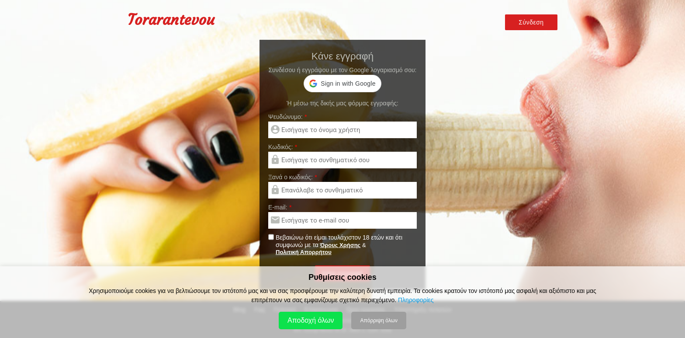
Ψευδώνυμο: (287, 116)
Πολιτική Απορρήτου (304, 252)
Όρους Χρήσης (340, 245)
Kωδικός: (282, 146)
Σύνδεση (531, 22)
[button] (342, 83)
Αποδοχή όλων (310, 320)
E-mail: (279, 207)
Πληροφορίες (416, 299)
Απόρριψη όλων (378, 320)
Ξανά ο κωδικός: (292, 177)
